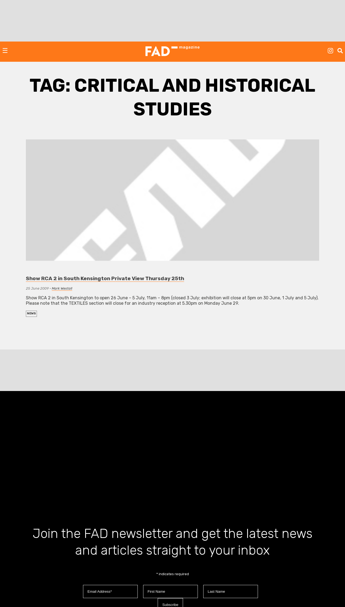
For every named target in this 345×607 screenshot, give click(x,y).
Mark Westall (62, 288)
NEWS (31, 313)
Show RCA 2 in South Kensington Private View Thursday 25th (105, 278)
